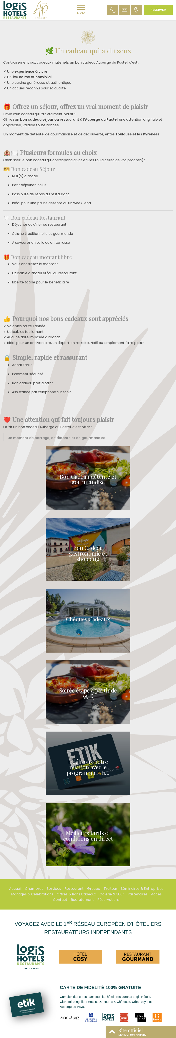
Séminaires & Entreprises (142, 888)
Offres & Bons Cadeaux (76, 894)
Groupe (93, 888)
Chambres (34, 888)
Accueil (15, 888)
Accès (156, 894)
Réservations (108, 899)
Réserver (158, 10)
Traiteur (110, 888)
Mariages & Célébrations (32, 894)
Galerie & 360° (112, 894)
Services (54, 888)
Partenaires (138, 894)
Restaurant (74, 888)
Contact (60, 899)
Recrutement (82, 899)
